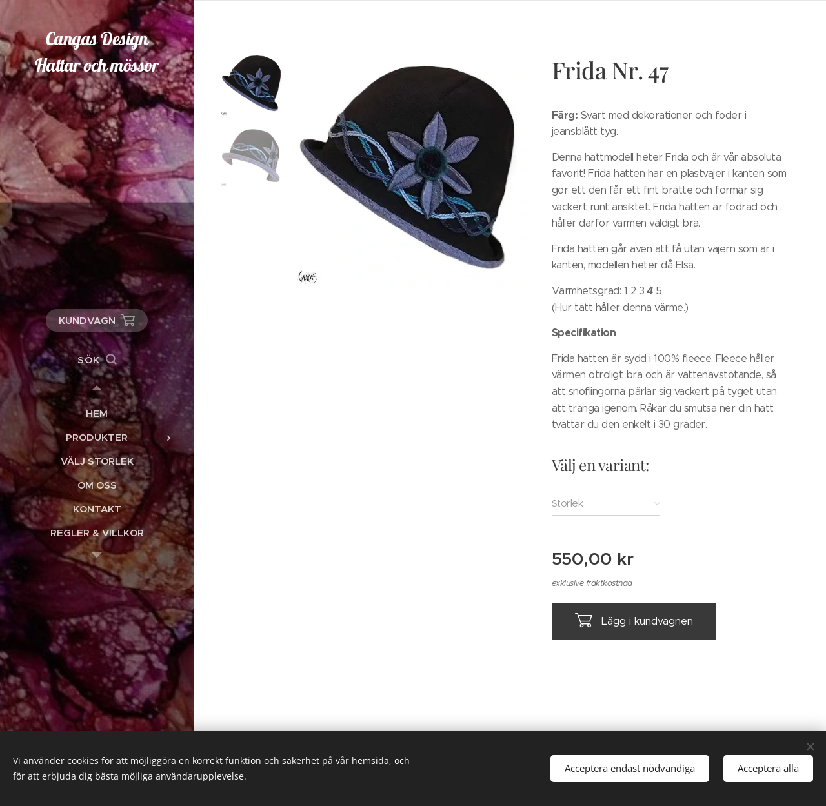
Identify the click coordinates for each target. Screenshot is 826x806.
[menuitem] (97, 413)
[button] (97, 360)
